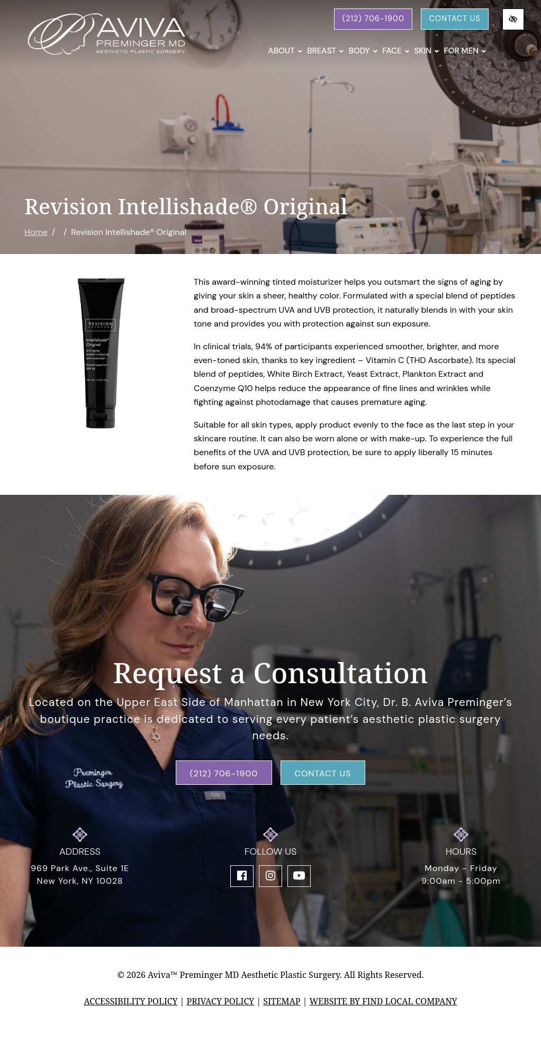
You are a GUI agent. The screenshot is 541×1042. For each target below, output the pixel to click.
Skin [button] (426, 51)
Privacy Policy (221, 1001)
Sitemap (281, 1001)
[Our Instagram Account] (270, 876)
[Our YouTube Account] (299, 876)
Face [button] (395, 51)
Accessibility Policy (130, 1001)
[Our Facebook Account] (242, 876)
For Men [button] (465, 51)
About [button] (285, 51)
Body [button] (363, 51)
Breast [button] (325, 51)
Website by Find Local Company (383, 1001)
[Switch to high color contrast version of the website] (513, 19)
